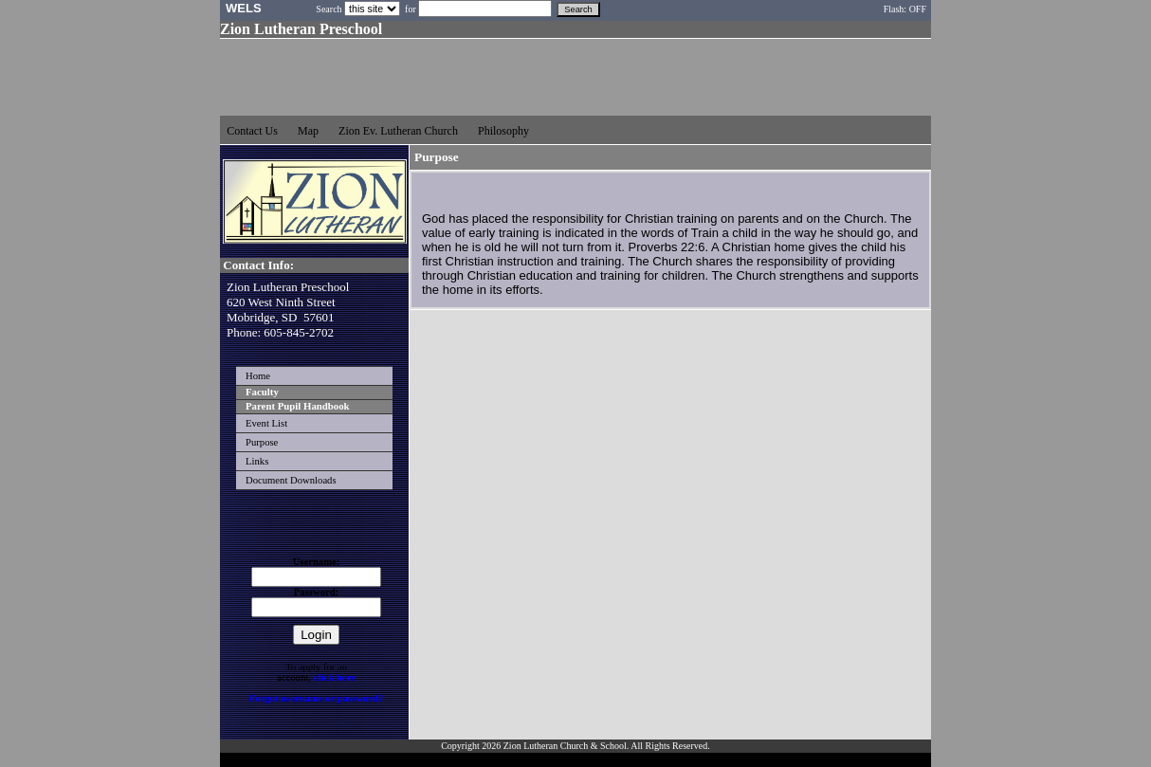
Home (258, 376)
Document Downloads (291, 480)
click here (335, 677)
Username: (316, 562)
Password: (316, 592)
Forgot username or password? (316, 698)
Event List (266, 423)
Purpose (262, 442)
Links (257, 461)
